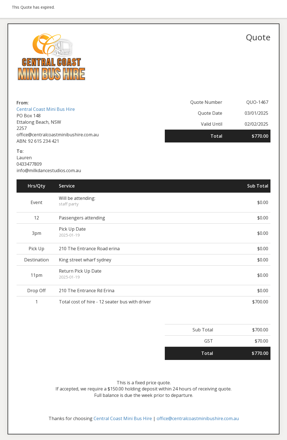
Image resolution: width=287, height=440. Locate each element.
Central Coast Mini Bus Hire (46, 109)
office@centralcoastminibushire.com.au (198, 418)
